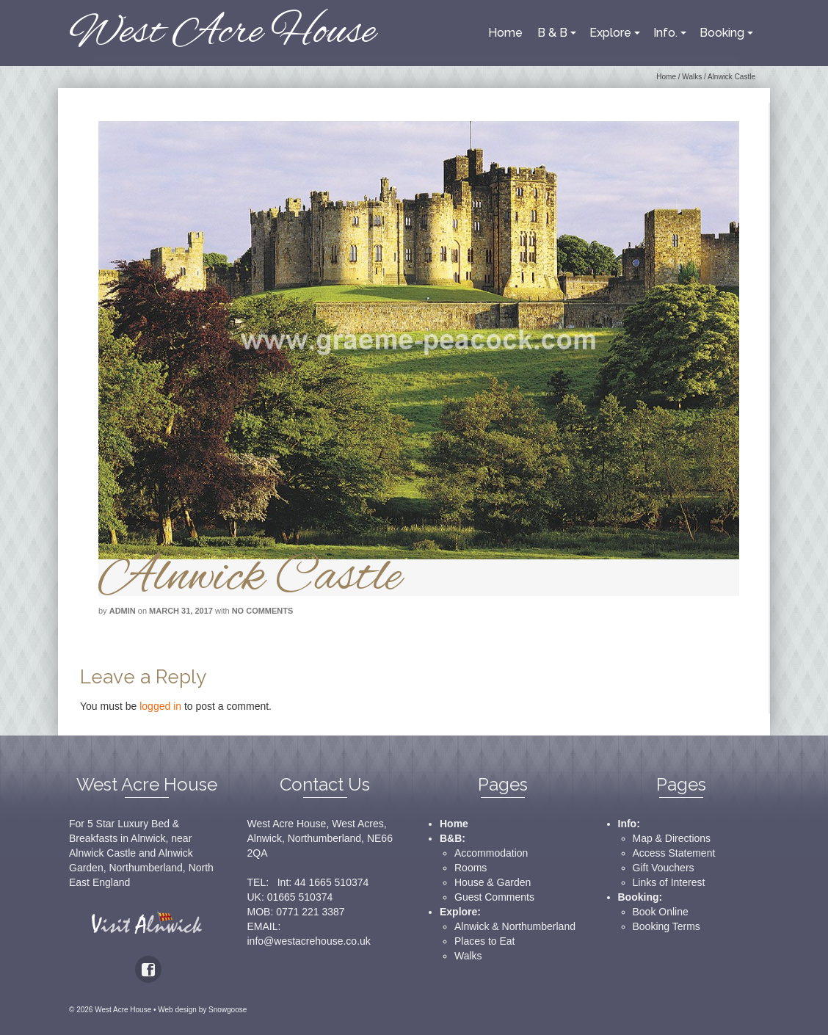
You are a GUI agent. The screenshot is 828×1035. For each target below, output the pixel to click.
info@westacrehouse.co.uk (309, 941)
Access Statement (674, 853)
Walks (468, 956)
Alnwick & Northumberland (514, 926)
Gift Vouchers (663, 868)
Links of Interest (669, 882)
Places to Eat (484, 941)
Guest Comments (494, 897)
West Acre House (222, 32)
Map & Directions (672, 838)
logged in (160, 706)
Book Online (661, 912)
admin (122, 610)
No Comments (263, 610)
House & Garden (492, 882)
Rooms (470, 868)
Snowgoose (227, 1010)
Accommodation (491, 853)
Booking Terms (666, 926)
